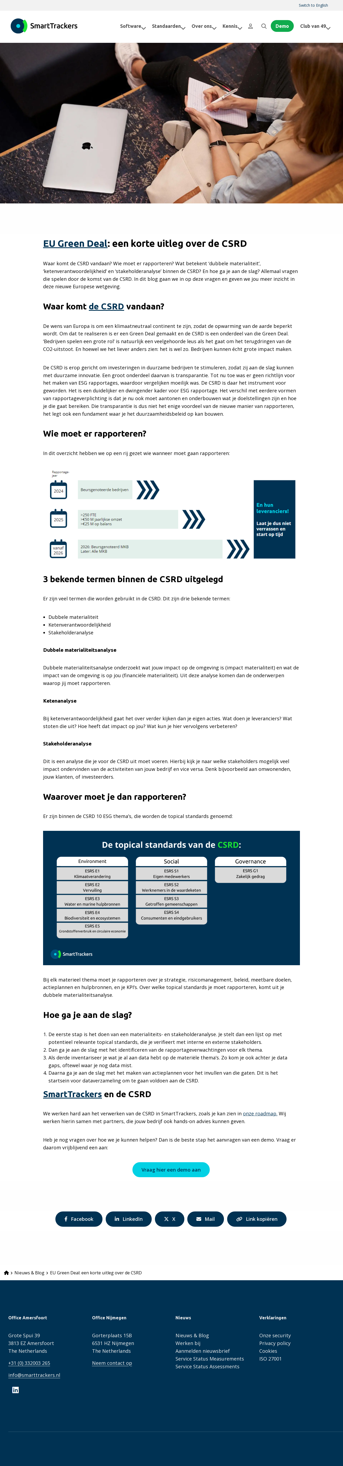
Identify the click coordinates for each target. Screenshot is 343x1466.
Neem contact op (112, 1363)
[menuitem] (313, 5)
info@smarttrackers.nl (34, 1375)
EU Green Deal (75, 243)
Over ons (199, 26)
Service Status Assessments (207, 1366)
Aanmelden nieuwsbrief (203, 1351)
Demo (282, 26)
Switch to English (313, 5)
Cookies (268, 1351)
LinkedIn (127, 1221)
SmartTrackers (44, 26)
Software (129, 26)
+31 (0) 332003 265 (29, 1363)
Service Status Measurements (210, 1358)
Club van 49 (315, 26)
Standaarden (164, 26)
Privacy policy (275, 1343)
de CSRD (106, 306)
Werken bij (188, 1343)
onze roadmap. (260, 1113)
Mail (208, 1221)
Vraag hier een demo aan (170, 1169)
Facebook (76, 1221)
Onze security (275, 1335)
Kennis (228, 26)
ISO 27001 (270, 1358)
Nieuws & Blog (192, 1335)
